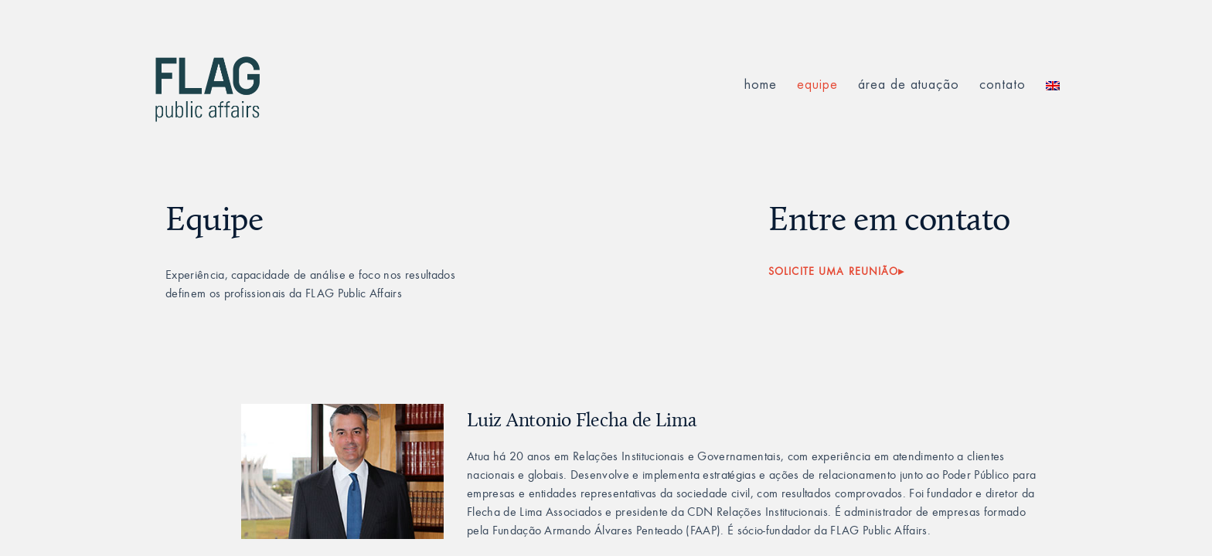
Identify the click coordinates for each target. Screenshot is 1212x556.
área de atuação (908, 85)
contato (1002, 85)
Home (760, 85)
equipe (817, 85)
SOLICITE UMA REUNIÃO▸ (836, 271)
